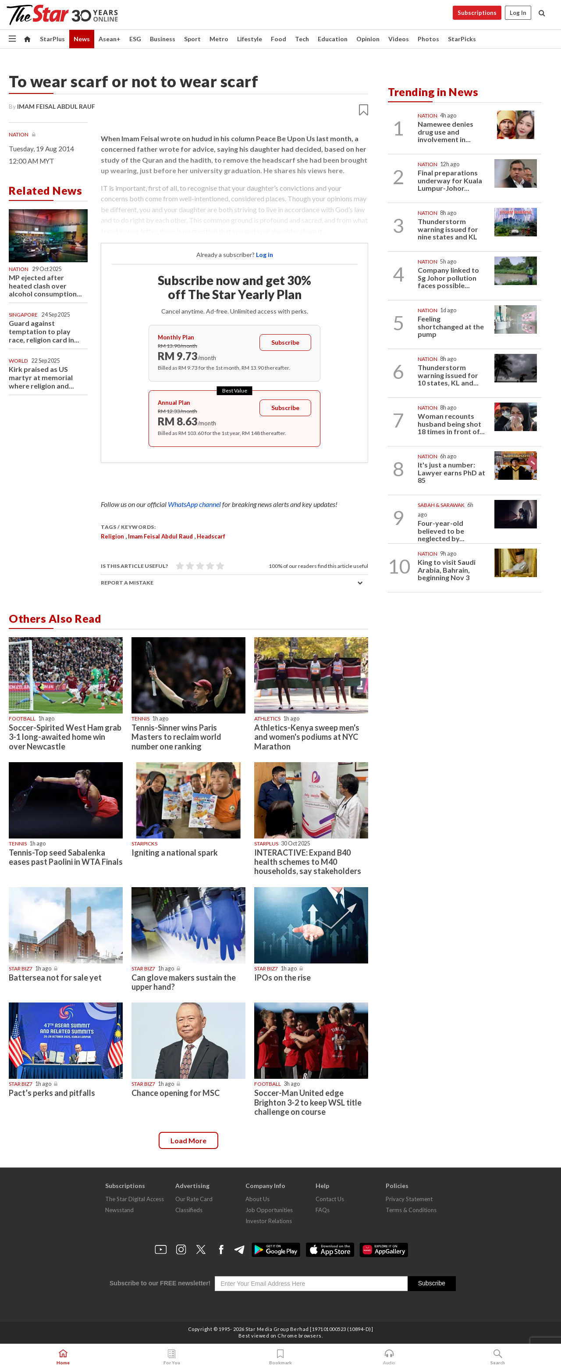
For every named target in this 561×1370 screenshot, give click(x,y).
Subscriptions (477, 12)
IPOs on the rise (282, 977)
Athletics (267, 718)
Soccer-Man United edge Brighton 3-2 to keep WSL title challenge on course (308, 1102)
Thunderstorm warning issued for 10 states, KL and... (448, 375)
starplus (266, 843)
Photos (428, 39)
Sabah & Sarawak (441, 505)
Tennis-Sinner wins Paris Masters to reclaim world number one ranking (176, 737)
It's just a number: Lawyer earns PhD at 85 (451, 472)
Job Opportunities (269, 1209)
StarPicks (462, 39)
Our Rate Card (194, 1198)
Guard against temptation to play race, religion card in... (44, 331)
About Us (257, 1198)
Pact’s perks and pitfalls (52, 1093)
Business (162, 39)
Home (63, 1357)
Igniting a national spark (174, 852)
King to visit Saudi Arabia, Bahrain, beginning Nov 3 (447, 570)
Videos (398, 39)
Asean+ (110, 39)
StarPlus (52, 39)
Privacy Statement (409, 1198)
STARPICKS (144, 843)
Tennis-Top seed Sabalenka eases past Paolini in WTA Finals (66, 857)
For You (171, 1357)
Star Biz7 (20, 968)
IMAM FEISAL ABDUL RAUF (56, 106)
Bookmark (280, 1357)
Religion (112, 536)
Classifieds (188, 1209)
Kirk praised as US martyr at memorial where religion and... (41, 377)
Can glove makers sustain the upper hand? (183, 982)
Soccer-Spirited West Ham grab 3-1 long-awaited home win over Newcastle (65, 737)
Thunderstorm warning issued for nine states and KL (448, 229)
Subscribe (285, 342)
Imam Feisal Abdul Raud (160, 536)
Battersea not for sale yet (55, 977)
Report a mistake (127, 582)
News (82, 39)
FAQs (323, 1209)
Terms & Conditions (411, 1209)
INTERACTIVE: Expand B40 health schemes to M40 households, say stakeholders (307, 862)
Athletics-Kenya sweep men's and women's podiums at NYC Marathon (306, 737)
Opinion (368, 39)
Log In (518, 12)
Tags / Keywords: (128, 527)
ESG (135, 39)
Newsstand (119, 1209)
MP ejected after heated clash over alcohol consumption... (45, 285)
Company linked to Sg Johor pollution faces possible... (448, 277)
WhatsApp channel (195, 504)
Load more (188, 1140)
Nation (19, 134)
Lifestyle (249, 39)
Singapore (23, 314)
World (18, 360)
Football (22, 718)
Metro (218, 39)
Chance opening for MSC (175, 1093)
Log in (264, 254)
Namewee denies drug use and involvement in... (445, 131)
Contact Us (330, 1198)
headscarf (211, 536)
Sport (192, 39)
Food (278, 39)
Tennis (140, 718)
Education (333, 39)
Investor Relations (268, 1220)
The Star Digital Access (134, 1198)
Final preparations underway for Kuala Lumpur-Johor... (450, 180)
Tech (302, 39)
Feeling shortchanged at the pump (451, 326)
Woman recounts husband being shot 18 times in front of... (451, 423)
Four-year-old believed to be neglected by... (441, 530)
